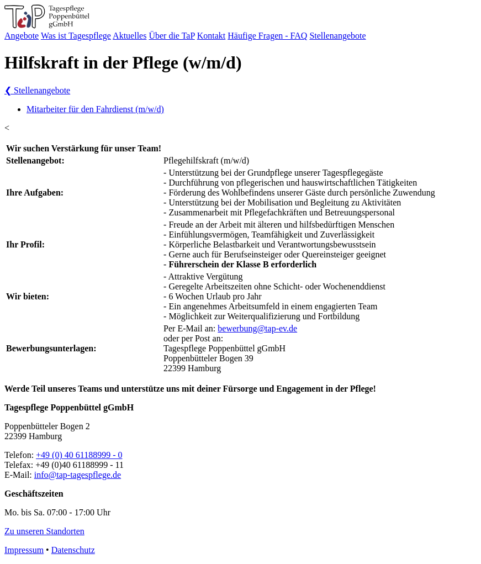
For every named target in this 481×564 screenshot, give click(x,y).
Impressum (24, 550)
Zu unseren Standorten (44, 531)
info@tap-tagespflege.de (77, 474)
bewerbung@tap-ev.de (257, 328)
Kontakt (211, 35)
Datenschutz (73, 550)
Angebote (21, 35)
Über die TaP (171, 35)
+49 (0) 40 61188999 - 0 (79, 455)
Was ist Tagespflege (76, 35)
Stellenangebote (337, 35)
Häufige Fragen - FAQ (267, 35)
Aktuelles (129, 35)
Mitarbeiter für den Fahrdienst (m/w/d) (95, 109)
